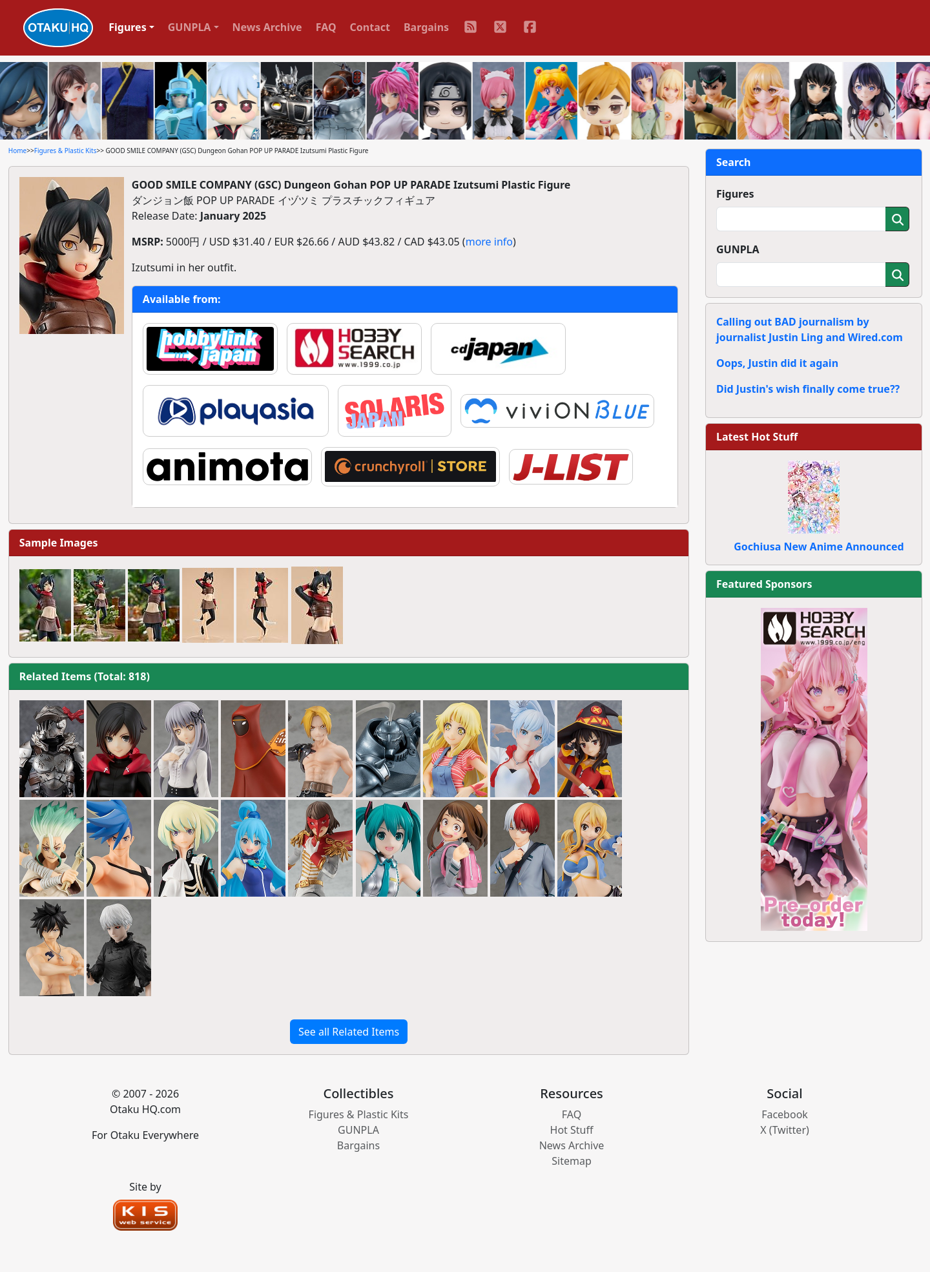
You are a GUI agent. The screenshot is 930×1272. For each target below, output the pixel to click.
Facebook (784, 1114)
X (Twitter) (784, 1130)
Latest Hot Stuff (757, 437)
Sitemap (572, 1161)
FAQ (326, 27)
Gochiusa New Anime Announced (819, 546)
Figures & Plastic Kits (65, 150)
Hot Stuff (572, 1130)
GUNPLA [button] (189, 27)
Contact (370, 27)
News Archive (267, 27)
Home (17, 150)
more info (489, 242)
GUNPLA (738, 249)
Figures (735, 194)
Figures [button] (127, 27)
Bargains (426, 27)
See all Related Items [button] (348, 1032)
